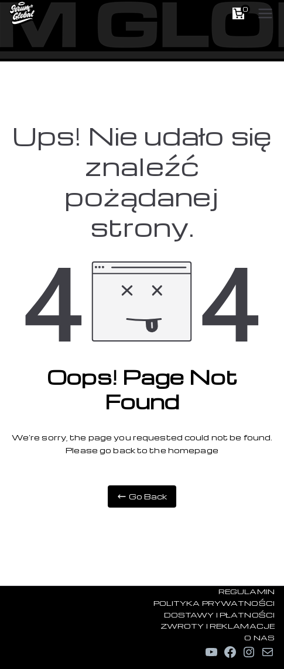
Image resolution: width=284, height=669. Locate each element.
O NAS (259, 637)
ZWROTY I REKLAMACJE (217, 625)
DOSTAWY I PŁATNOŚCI (219, 614)
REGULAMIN (246, 591)
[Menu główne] (265, 13)
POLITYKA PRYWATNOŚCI (214, 603)
